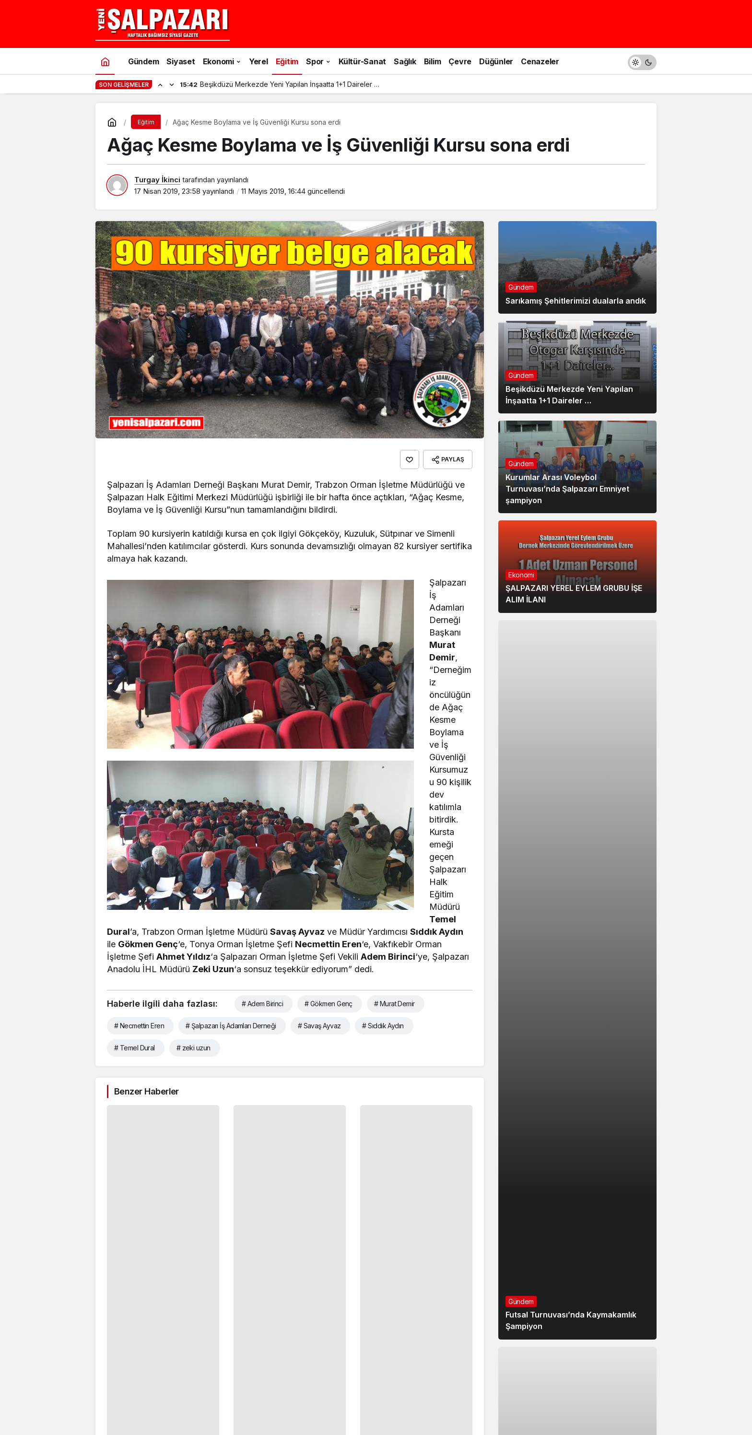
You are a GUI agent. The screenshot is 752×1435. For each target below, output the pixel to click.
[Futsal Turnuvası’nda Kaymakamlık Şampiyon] (577, 980)
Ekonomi (521, 575)
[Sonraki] (171, 84)
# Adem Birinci (262, 1004)
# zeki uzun (193, 1048)
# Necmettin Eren (139, 1026)
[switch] (642, 61)
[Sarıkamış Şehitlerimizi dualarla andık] (577, 267)
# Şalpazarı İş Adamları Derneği (231, 1026)
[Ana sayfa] (105, 61)
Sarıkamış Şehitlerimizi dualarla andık (575, 301)
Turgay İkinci (157, 179)
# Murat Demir (394, 1004)
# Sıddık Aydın (382, 1026)
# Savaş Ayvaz (319, 1026)
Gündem (521, 287)
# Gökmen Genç (328, 1004)
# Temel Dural (134, 1048)
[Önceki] (160, 84)
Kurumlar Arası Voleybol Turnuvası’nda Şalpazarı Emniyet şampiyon (567, 488)
